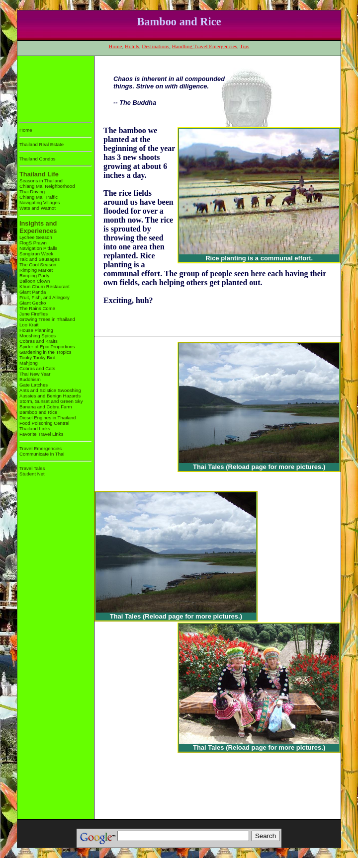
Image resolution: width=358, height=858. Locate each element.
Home (115, 46)
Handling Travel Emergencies (204, 46)
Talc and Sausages (39, 259)
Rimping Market (36, 270)
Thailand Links (34, 428)
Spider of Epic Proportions (47, 346)
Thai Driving (32, 191)
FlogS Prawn (33, 242)
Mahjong (28, 363)
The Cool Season (37, 264)
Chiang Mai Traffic (38, 197)
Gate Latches (33, 385)
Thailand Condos (37, 158)
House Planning (36, 330)
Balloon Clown (34, 281)
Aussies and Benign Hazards (50, 395)
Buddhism (30, 379)
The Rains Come (37, 308)
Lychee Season (35, 237)
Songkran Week (36, 253)
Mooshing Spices (37, 335)
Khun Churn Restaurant (44, 286)
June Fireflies (33, 313)
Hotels (132, 46)
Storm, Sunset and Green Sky (51, 401)
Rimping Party (34, 275)
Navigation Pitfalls (38, 248)
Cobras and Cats (37, 368)
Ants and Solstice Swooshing (50, 390)
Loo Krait (28, 324)
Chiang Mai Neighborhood (47, 186)
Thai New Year (34, 374)
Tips (244, 46)
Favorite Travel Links (41, 434)
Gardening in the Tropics (45, 352)
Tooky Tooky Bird (37, 357)
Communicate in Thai (41, 454)
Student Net (32, 473)
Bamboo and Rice (38, 412)
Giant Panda (32, 292)
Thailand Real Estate (41, 144)
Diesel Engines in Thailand (47, 417)
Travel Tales (32, 468)
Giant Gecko (32, 303)
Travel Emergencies (40, 448)
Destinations (155, 46)
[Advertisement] (50, 87)
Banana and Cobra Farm (45, 406)
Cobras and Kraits (38, 341)
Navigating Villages (39, 202)
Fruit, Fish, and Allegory (44, 297)
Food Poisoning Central (44, 423)
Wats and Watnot (37, 208)
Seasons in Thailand (41, 180)
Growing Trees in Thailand (47, 319)
